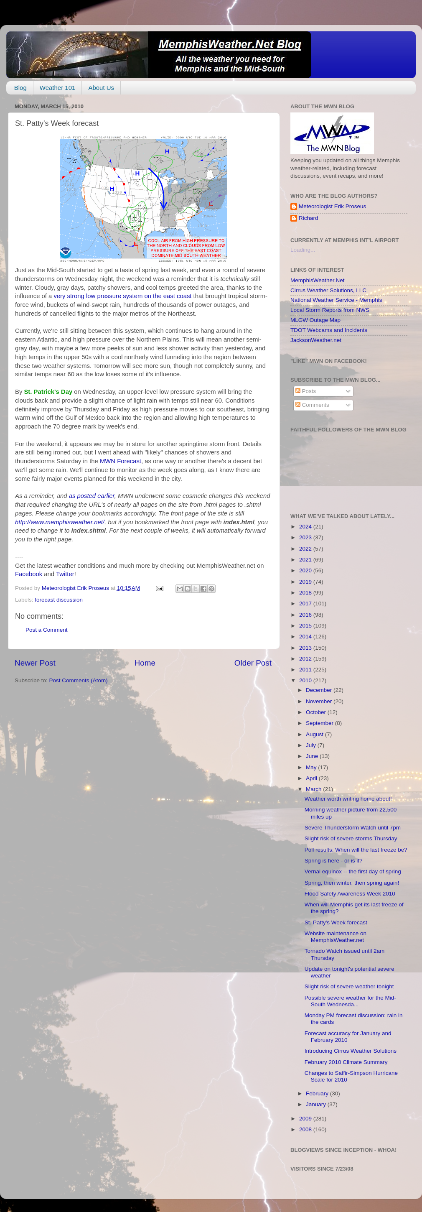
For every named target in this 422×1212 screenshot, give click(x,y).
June (313, 756)
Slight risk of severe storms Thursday (351, 838)
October (317, 712)
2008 (306, 1129)
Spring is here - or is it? (334, 860)
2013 (306, 648)
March (314, 789)
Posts (305, 391)
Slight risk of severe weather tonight (349, 986)
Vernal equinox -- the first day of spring (353, 871)
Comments (312, 405)
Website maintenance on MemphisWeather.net (335, 936)
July (312, 745)
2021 (306, 559)
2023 (306, 537)
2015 (306, 626)
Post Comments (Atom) (78, 680)
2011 (306, 669)
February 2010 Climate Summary (346, 1062)
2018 (306, 592)
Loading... (302, 250)
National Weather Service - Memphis (336, 300)
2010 (306, 680)
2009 (306, 1118)
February (318, 1093)
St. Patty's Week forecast (336, 922)
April (312, 778)
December (319, 690)
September (320, 723)
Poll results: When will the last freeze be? (356, 850)
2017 (306, 603)
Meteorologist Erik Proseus (332, 206)
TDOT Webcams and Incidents (328, 330)
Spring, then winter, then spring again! (352, 883)
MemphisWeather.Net (317, 280)
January (317, 1104)
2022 (306, 549)
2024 (306, 526)
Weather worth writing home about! (348, 799)
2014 (306, 636)
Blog (20, 87)
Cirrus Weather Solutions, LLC (328, 290)
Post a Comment (46, 630)
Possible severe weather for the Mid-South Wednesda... (350, 1001)
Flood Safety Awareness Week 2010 (350, 894)
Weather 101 (58, 87)
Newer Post (35, 662)
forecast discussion (59, 600)
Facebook (28, 574)
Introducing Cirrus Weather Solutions (351, 1051)
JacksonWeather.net (315, 340)
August (315, 734)
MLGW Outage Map (315, 320)
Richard (308, 218)
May (312, 767)
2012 (306, 659)
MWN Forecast (120, 461)
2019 (306, 582)
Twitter (65, 574)
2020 (306, 570)
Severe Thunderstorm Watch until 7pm (353, 827)
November (319, 701)
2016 (306, 615)
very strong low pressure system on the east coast (123, 296)
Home (145, 662)
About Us (101, 87)
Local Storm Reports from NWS (329, 310)
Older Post (253, 662)
